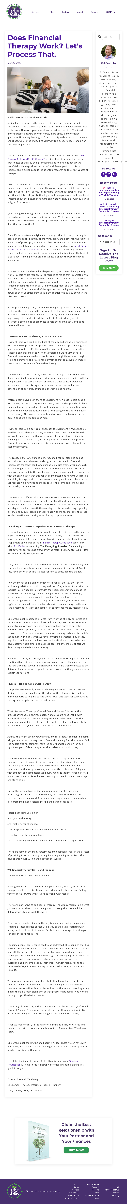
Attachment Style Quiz (92, 1196)
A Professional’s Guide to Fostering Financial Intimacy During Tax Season (109, 208)
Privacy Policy (73, 1195)
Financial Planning (95, 1188)
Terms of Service (72, 1198)
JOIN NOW (109, 267)
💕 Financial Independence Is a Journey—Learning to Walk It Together (108, 191)
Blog (52, 12)
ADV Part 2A (74, 1192)
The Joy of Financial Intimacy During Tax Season (109, 222)
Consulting (115, 1195)
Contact (94, 12)
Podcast (65, 12)
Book (97, 1192)
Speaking (115, 1192)
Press (76, 1187)
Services (37, 12)
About (80, 12)
